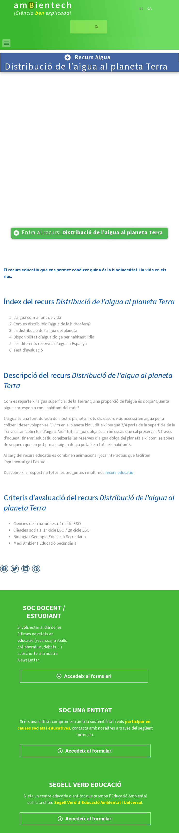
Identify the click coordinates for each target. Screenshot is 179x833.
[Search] (96, 26)
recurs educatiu (119, 473)
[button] (6, 43)
